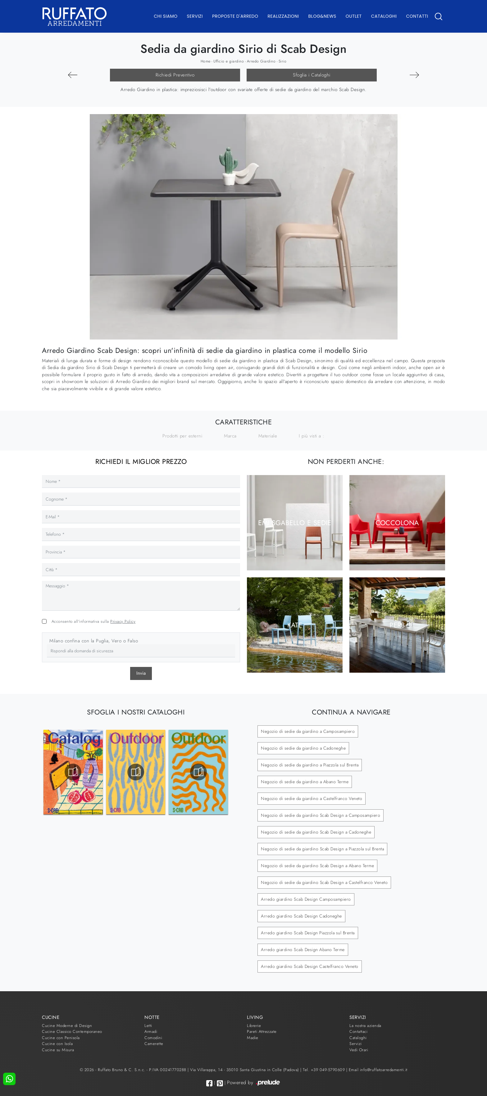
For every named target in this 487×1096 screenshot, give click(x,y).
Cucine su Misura (58, 1050)
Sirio (283, 61)
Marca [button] (230, 435)
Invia (141, 673)
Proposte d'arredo (235, 16)
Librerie (254, 1026)
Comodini (153, 1038)
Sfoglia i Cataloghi (311, 75)
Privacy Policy (122, 621)
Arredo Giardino (261, 61)
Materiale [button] (267, 435)
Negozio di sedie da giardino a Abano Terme (304, 782)
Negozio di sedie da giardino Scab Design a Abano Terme (317, 865)
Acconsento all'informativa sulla (94, 621)
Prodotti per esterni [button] (182, 435)
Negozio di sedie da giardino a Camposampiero (308, 731)
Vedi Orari (358, 1050)
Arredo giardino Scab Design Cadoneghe (301, 916)
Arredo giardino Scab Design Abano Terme (303, 949)
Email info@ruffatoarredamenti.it (378, 1070)
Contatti (417, 16)
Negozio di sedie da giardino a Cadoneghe (303, 748)
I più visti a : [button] (312, 435)
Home (206, 61)
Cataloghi (384, 16)
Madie (252, 1038)
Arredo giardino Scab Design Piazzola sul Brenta (308, 933)
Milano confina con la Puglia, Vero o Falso (93, 640)
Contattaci (358, 1031)
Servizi (195, 16)
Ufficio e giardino (228, 61)
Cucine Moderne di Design (67, 1026)
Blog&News (322, 16)
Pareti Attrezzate (262, 1031)
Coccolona (397, 523)
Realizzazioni (283, 16)
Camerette (153, 1044)
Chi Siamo (165, 16)
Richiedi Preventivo (175, 75)
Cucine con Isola (57, 1044)
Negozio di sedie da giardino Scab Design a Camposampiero (320, 815)
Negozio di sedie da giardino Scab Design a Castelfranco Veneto (324, 882)
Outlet (354, 16)
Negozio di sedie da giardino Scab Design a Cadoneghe (316, 832)
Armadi (150, 1031)
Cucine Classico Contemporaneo (72, 1031)
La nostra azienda (365, 1026)
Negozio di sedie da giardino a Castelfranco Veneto (311, 798)
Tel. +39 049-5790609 (324, 1070)
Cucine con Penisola (61, 1038)
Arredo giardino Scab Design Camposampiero (306, 899)
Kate (295, 625)
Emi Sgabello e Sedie (294, 523)
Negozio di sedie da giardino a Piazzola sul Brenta (309, 765)
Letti (148, 1026)
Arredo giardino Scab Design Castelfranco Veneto (309, 966)
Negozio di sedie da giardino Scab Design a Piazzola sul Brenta (322, 849)
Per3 (397, 625)
